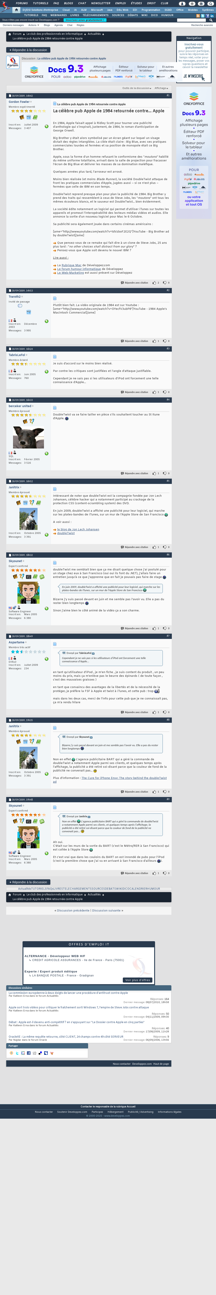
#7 (168, 635)
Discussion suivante (106, 911)
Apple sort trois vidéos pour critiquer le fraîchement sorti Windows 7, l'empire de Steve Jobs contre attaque (79, 1007)
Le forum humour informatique (79, 269)
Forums (21, 3)
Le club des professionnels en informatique (55, 34)
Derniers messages (13, 25)
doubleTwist (66, 533)
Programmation (151, 10)
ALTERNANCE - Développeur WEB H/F (55, 956)
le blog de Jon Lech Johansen (78, 529)
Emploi (120, 3)
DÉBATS (133, 15)
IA (75, 10)
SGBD (168, 10)
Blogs (68, 3)
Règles (80, 25)
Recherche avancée (202, 25)
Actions (32, 25)
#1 (168, 95)
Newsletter (100, 3)
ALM (84, 10)
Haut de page (161, 1063)
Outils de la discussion (135, 88)
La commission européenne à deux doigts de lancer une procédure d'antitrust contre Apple (68, 993)
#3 (168, 348)
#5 (168, 480)
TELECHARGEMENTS (77, 889)
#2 (168, 290)
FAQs (50, 889)
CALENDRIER (138, 889)
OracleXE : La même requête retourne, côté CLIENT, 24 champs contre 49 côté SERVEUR (66, 1037)
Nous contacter (122, 1063)
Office (180, 10)
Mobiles (193, 10)
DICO (154, 15)
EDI (135, 10)
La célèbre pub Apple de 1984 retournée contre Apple (72, 58)
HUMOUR (167, 15)
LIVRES (74, 15)
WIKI (144, 15)
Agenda (58, 25)
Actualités (94, 34)
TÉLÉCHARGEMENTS (95, 15)
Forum (17, 34)
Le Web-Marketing (70, 273)
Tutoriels (40, 3)
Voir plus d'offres (137, 980)
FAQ (56, 3)
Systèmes (208, 10)
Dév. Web (122, 10)
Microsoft (97, 10)
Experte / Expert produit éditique (51, 971)
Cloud (66, 10)
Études (136, 3)
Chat (82, 3)
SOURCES (118, 15)
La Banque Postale (48, 975)
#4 (168, 399)
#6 (168, 554)
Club (164, 3)
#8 (168, 719)
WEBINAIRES (58, 15)
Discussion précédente (73, 911)
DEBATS (110, 889)
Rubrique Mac (71, 265)
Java (109, 10)
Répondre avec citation (134, 282)
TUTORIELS (31, 15)
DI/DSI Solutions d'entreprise (40, 10)
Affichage (160, 88)
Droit (151, 3)
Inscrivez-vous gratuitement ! (85, 20)
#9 (168, 799)
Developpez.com (142, 1063)
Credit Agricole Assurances (56, 960)
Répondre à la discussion (28, 50)
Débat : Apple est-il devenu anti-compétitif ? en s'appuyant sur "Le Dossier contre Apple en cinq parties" (76, 1022)
